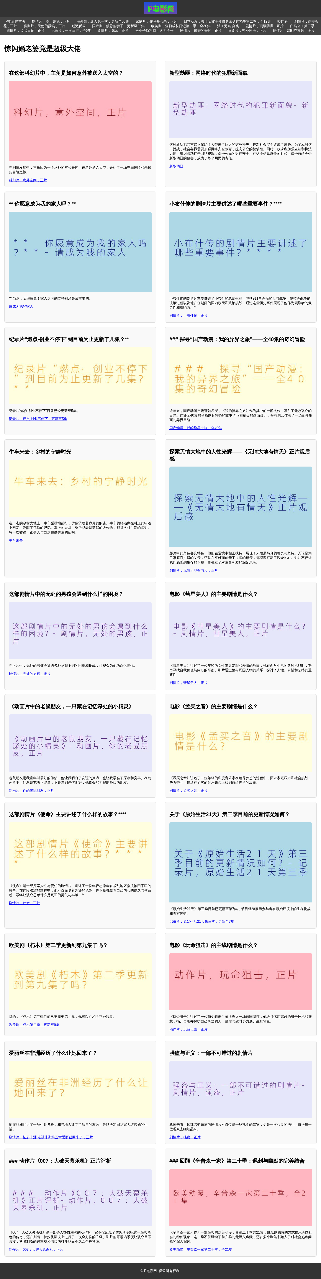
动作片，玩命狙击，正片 (188, 1029)
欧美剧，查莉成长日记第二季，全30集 (181, 26)
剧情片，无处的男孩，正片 (30, 673)
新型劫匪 (176, 166)
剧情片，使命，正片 (24, 903)
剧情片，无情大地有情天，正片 (193, 570)
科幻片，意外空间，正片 (28, 180)
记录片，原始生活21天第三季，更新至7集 (201, 921)
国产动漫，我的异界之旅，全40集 (195, 428)
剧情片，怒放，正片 (113, 30)
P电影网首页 (15, 21)
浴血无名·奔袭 (228, 26)
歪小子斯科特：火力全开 (154, 30)
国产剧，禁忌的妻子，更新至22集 (118, 26)
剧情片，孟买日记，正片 (26, 30)
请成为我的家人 (21, 306)
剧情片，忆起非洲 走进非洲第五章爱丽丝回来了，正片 (51, 1137)
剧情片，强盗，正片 (185, 1137)
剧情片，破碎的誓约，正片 (201, 30)
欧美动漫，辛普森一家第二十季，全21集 (200, 1249)
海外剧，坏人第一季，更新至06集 (103, 21)
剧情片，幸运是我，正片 (51, 21)
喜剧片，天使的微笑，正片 (44, 26)
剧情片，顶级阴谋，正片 (265, 26)
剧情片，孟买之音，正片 (188, 790)
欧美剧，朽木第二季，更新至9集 (34, 1025)
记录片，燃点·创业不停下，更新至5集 (38, 419)
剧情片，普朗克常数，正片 (293, 30)
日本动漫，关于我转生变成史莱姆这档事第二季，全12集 (227, 21)
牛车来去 (16, 540)
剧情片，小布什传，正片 (188, 315)
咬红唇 (282, 21)
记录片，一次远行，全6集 (71, 30)
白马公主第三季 (302, 26)
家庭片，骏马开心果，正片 (156, 21)
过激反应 (79, 26)
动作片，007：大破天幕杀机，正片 (36, 1249)
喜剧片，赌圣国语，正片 (247, 30)
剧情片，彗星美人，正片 (188, 683)
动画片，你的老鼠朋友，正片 (31, 790)
